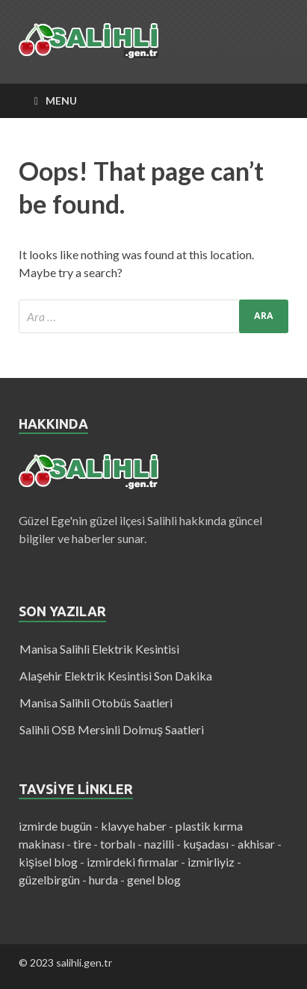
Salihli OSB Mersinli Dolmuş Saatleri (111, 729)
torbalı (117, 844)
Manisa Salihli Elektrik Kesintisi (99, 649)
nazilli (159, 844)
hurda (103, 879)
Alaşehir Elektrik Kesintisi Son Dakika (115, 676)
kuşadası (206, 844)
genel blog (154, 879)
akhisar (256, 844)
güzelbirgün (49, 879)
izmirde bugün (55, 826)
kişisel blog (48, 862)
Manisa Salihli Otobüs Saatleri (96, 702)
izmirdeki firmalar (133, 862)
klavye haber (134, 826)
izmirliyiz (211, 862)
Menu (61, 100)
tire (82, 844)
